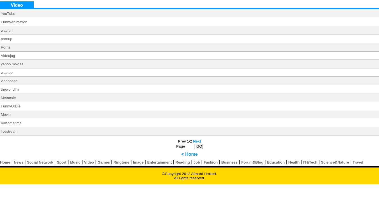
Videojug (8, 56)
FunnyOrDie (11, 106)
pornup (6, 39)
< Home (189, 154)
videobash (9, 81)
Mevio (6, 115)
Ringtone (121, 162)
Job (197, 162)
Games (104, 162)
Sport (61, 162)
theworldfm (10, 89)
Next (197, 141)
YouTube (8, 14)
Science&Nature (335, 162)
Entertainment (159, 162)
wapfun (7, 30)
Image (138, 162)
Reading (182, 162)
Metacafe (8, 98)
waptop (7, 72)
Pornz (5, 47)
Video (89, 162)
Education (276, 162)
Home (5, 162)
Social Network (40, 162)
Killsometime (11, 123)
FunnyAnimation (14, 22)
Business (229, 162)
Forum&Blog (252, 162)
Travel (358, 162)
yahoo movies (12, 64)
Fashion (211, 162)
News (18, 162)
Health (293, 162)
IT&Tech (310, 162)
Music (75, 162)
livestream (9, 131)
